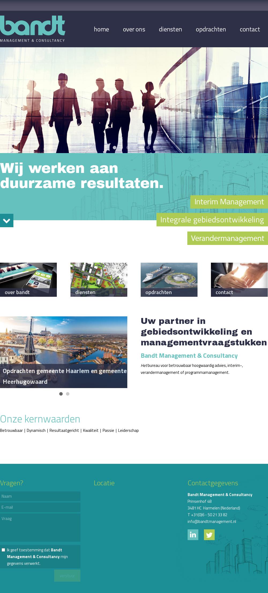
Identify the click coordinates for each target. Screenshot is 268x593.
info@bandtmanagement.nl (212, 521)
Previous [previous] (7, 100)
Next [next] (261, 100)
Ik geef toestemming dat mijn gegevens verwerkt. (37, 556)
